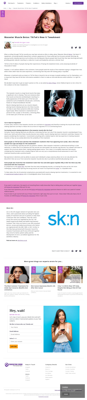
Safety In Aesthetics (46, 3)
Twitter (27, 369)
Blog (55, 3)
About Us (47, 369)
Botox (70, 54)
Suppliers (47, 379)
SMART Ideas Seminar (70, 373)
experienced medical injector (15, 174)
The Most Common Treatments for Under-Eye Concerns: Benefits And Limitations (16, 288)
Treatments (20, 3)
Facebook (27, 371)
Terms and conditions (60, 390)
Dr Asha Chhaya (51, 83)
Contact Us (47, 367)
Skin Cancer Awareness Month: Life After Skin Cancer (43, 287)
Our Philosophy (48, 375)
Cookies (65, 387)
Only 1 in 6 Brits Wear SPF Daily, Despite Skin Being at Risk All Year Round (69, 288)
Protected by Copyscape (43, 396)
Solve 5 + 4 (13, 338)
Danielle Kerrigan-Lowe (22, 42)
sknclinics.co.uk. (22, 240)
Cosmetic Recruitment (70, 367)
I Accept (66, 394)
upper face (21, 166)
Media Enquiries (49, 377)
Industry (68, 3)
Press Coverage (49, 371)
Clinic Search (11, 3)
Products (28, 3)
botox (80, 185)
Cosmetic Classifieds (70, 369)
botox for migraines (13, 187)
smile (57, 168)
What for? (73, 390)
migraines (48, 124)
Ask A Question (78, 3)
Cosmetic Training (69, 371)
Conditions (36, 3)
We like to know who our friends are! (21, 324)
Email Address (14, 331)
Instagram (27, 367)
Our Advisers (48, 373)
